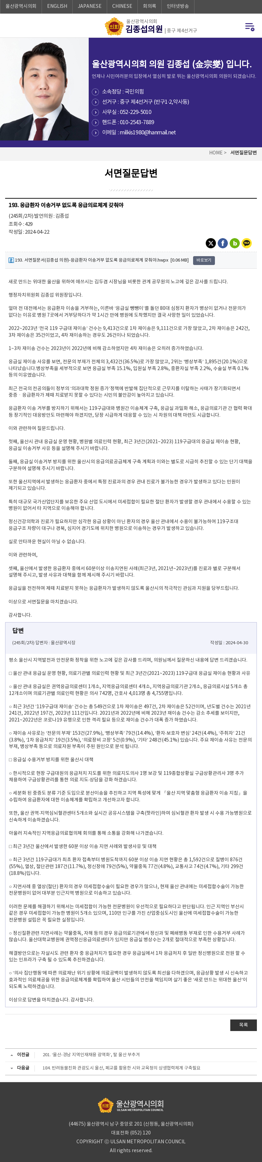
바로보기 (204, 260)
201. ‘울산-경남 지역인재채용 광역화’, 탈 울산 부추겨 (91, 1055)
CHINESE (122, 6)
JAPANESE (90, 6)
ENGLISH (57, 6)
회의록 (149, 6)
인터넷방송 (178, 6)
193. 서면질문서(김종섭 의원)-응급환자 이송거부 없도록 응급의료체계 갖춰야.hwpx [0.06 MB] (99, 260)
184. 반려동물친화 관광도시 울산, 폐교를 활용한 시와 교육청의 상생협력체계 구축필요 (122, 1068)
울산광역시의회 (21, 6)
